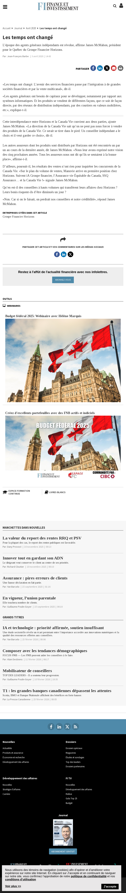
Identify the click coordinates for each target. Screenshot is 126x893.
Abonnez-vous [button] (63, 280)
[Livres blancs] (63, 492)
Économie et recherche (13, 757)
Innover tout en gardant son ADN (33, 558)
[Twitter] (67, 726)
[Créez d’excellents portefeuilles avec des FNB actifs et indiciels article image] (63, 448)
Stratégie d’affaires (11, 789)
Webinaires (13, 305)
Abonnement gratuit (63, 851)
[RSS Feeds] (75, 726)
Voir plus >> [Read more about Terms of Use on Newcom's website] (13, 886)
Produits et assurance (13, 752)
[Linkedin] (59, 726)
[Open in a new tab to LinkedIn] (100, 68)
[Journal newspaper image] (63, 832)
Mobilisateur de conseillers (27, 670)
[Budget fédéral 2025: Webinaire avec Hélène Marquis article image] (63, 360)
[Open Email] (113, 68)
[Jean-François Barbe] (18, 56)
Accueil (7, 28)
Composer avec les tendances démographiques (45, 650)
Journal (18, 28)
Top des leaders (73, 761)
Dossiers (71, 741)
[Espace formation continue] (21, 492)
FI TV (69, 778)
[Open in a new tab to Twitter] (107, 68)
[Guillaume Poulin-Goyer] (19, 606)
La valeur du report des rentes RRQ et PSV (42, 538)
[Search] (114, 5)
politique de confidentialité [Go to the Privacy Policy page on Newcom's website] (89, 876)
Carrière (6, 793)
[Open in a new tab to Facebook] (93, 68)
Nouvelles (9, 741)
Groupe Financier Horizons (18, 216)
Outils (7, 298)
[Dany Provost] (14, 546)
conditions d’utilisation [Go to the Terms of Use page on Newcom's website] (20, 879)
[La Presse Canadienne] (18, 699)
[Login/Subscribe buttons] (121, 7)
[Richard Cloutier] (15, 566)
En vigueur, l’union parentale (29, 598)
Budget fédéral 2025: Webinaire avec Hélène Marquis (43, 316)
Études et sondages (75, 757)
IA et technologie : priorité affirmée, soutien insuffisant (53, 627)
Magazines (71, 752)
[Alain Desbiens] (15, 659)
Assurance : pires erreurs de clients (35, 578)
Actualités (7, 748)
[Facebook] (51, 726)
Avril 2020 (31, 28)
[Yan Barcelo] (13, 586)
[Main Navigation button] (5, 6)
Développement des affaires (16, 761)
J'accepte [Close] (110, 886)
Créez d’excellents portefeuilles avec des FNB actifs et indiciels (50, 413)
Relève (69, 793)
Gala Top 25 (71, 798)
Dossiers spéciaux (74, 748)
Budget (69, 802)
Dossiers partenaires (75, 766)
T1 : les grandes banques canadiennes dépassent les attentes (57, 690)
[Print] (120, 68)
